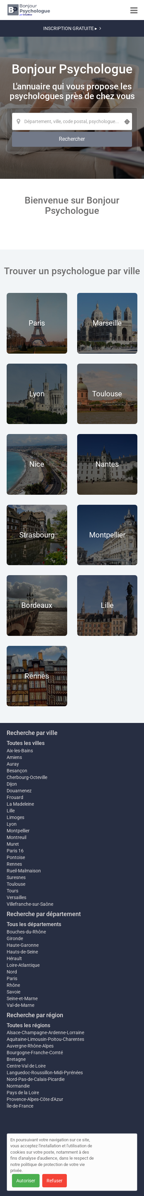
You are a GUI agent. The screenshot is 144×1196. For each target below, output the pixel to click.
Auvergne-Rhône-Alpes (30, 1046)
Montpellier (18, 830)
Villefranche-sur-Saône (30, 904)
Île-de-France (20, 1106)
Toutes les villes (26, 743)
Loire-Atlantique (23, 965)
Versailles (16, 897)
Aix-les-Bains (20, 750)
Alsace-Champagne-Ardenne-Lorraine (45, 1032)
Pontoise (16, 857)
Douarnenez (19, 790)
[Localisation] (72, 121)
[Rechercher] (72, 139)
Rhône (13, 985)
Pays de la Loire (23, 1092)
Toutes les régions (28, 1025)
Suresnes (16, 877)
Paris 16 (15, 850)
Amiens (14, 757)
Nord (12, 971)
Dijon (12, 784)
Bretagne (16, 1059)
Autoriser (25, 1180)
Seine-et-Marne (22, 998)
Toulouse (16, 884)
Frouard (15, 797)
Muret (13, 844)
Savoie (13, 991)
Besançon (17, 770)
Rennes (14, 864)
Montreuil (16, 837)
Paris (12, 978)
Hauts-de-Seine (22, 951)
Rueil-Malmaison (24, 870)
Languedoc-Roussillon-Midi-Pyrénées (45, 1072)
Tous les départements (34, 924)
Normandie (18, 1086)
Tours (12, 890)
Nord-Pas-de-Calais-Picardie (36, 1079)
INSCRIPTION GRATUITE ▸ (72, 28)
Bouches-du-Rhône (26, 931)
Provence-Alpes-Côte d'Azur (35, 1099)
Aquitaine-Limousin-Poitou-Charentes (45, 1039)
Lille (11, 810)
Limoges (15, 817)
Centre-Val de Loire (26, 1066)
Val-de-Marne (20, 1005)
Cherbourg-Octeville (27, 777)
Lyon (12, 824)
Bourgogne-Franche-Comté (35, 1052)
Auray (13, 764)
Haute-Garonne (23, 945)
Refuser (55, 1180)
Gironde (15, 938)
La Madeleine (20, 804)
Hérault (14, 958)
